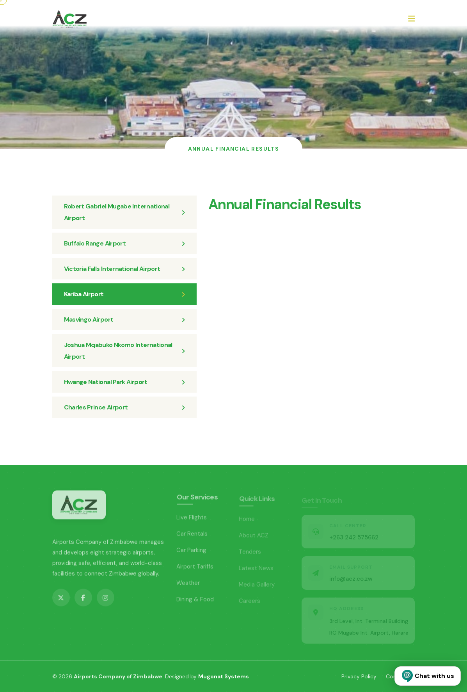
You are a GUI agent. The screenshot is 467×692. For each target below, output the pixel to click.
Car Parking (191, 552)
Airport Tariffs (195, 568)
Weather (188, 585)
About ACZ (253, 537)
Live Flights (192, 519)
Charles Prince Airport (124, 407)
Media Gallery (257, 586)
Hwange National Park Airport (124, 382)
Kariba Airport (124, 294)
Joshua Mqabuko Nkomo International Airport (124, 351)
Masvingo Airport (124, 319)
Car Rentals (192, 535)
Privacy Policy (358, 676)
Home (247, 521)
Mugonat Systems (223, 676)
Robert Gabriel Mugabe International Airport (124, 212)
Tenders (250, 553)
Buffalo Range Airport (124, 243)
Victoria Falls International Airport (124, 269)
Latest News (256, 570)
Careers (249, 603)
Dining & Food (195, 601)
